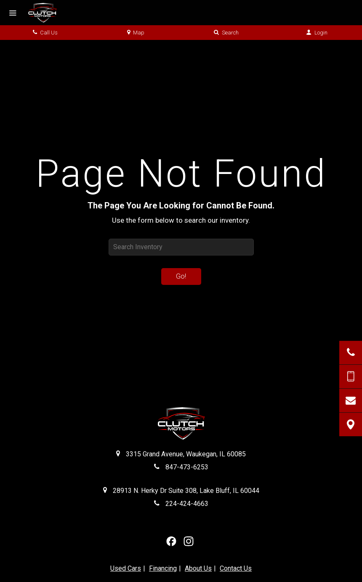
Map (135, 32)
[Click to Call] (350, 352)
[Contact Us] (350, 400)
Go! (181, 276)
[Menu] (12, 13)
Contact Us (236, 568)
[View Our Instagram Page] (188, 541)
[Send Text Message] (350, 376)
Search (226, 32)
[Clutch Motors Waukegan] (181, 425)
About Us (198, 568)
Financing (163, 568)
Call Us (45, 32)
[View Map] (350, 424)
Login (316, 32)
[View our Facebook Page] (171, 541)
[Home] (48, 12)
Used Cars (125, 568)
